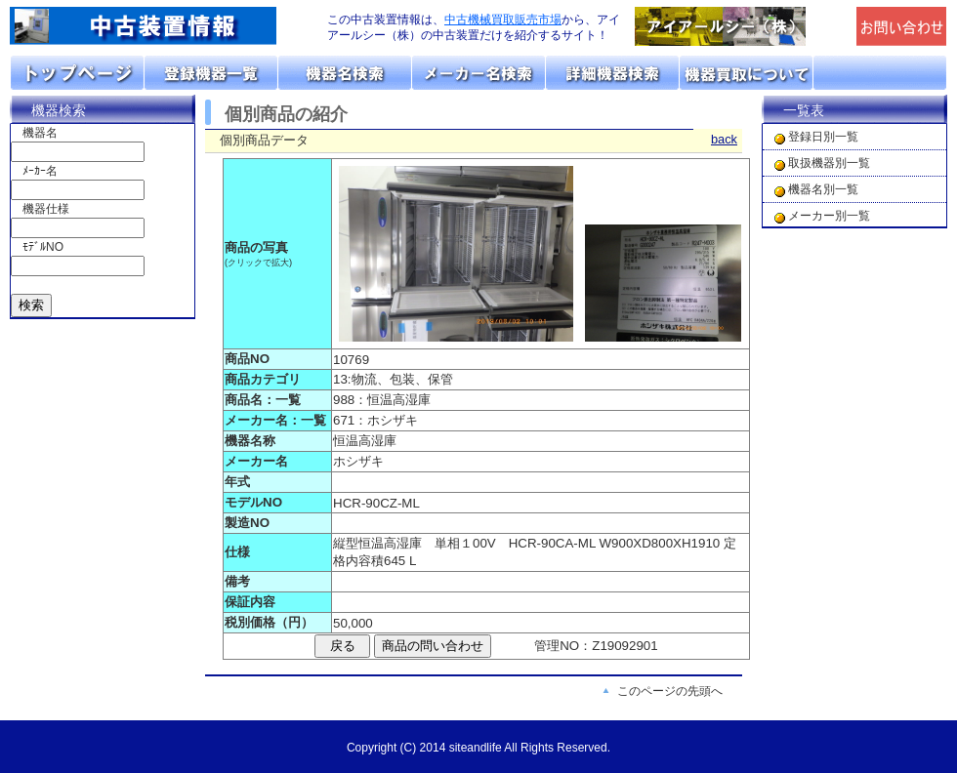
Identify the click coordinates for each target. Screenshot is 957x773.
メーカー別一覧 (829, 216)
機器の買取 (746, 73)
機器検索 (58, 110)
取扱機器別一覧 (829, 163)
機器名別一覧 (823, 189)
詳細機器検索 (613, 73)
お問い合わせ (879, 73)
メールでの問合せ (901, 26)
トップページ (78, 73)
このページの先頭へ (670, 691)
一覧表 (803, 110)
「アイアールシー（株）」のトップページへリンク (740, 26)
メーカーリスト (479, 73)
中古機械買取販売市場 (503, 19)
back (724, 139)
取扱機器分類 (211, 73)
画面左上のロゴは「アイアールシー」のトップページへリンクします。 (156, 26)
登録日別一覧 (823, 136)
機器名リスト (345, 73)
